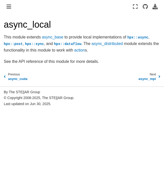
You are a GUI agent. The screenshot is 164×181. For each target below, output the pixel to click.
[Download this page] (155, 7)
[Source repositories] (145, 7)
